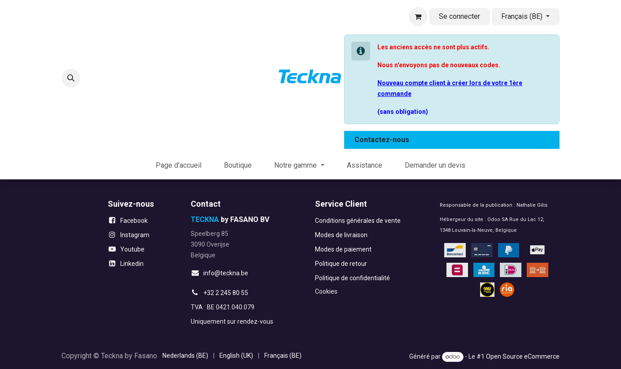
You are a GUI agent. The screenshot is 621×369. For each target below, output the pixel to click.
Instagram (134, 235)
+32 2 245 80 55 (225, 292)
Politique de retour (341, 263)
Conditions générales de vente (358, 220)
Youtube (132, 249)
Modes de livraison (341, 235)
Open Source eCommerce (523, 356)
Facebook (134, 220)
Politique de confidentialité (352, 278)
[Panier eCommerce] (418, 16)
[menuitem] (178, 165)
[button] (70, 78)
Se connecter (459, 16)
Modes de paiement (343, 249)
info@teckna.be (225, 273)
